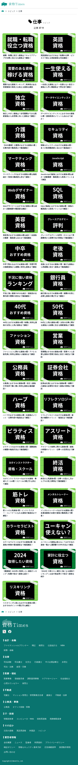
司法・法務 (8, 666)
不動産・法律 (61, 695)
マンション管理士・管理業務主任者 (28, 695)
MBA (63, 645)
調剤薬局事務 (33, 678)
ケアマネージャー (49, 678)
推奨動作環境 (65, 747)
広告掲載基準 (50, 747)
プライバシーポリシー (54, 742)
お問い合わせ (9, 752)
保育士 (25, 683)
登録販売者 (19, 678)
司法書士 (18, 662)
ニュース (18, 742)
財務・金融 (8, 650)
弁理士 (65, 662)
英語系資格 (21, 730)
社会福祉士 (65, 678)
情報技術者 (8, 718)
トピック (11, 11)
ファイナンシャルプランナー (16, 645)
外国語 (32, 730)
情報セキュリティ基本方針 (29, 747)
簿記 (34, 645)
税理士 (41, 645)
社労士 (28, 662)
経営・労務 (21, 666)
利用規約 (38, 742)
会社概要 (7, 742)
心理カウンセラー (11, 683)
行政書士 (38, 662)
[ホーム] (2, 11)
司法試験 (7, 662)
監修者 (28, 742)
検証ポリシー (9, 747)
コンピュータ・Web (25, 718)
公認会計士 (52, 645)
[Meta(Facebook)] (10, 631)
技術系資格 (42, 718)
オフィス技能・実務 (21, 707)
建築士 (49, 695)
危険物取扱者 (55, 718)
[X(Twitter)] (4, 631)
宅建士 (6, 695)
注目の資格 (8, 730)
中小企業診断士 (52, 662)
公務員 (6, 707)
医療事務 (7, 678)
